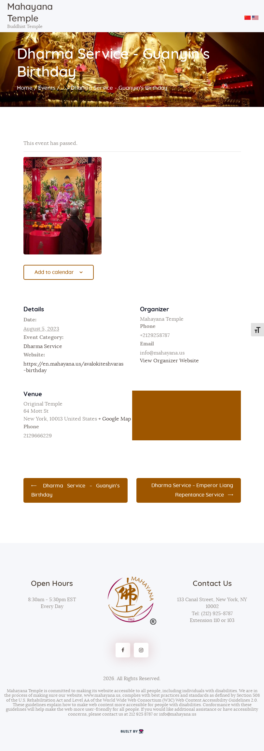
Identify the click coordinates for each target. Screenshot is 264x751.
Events (46, 88)
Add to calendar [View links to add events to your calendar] (54, 272)
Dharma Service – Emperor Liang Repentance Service (192, 490)
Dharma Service (42, 346)
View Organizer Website (169, 360)
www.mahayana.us (102, 695)
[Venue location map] (186, 415)
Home (25, 88)
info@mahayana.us (177, 714)
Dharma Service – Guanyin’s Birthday (75, 490)
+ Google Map (114, 418)
